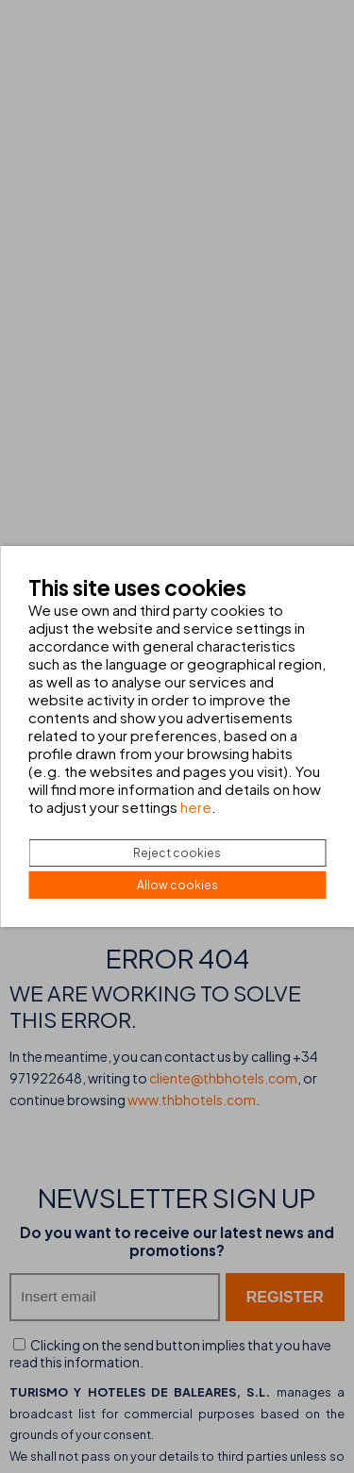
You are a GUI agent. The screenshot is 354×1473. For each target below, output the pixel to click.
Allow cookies (177, 885)
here (195, 807)
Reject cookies (177, 853)
